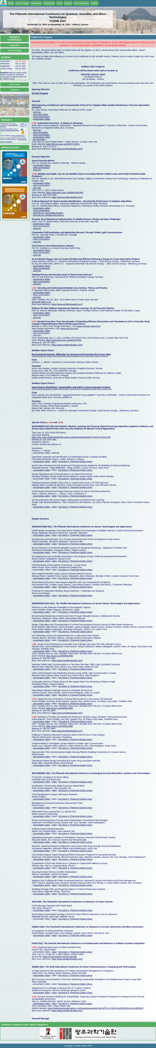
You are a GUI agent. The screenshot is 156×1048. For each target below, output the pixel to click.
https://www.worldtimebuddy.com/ (67, 149)
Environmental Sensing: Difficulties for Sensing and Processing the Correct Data (71, 354)
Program (68, 3)
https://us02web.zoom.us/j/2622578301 (64, 340)
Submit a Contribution (15, 38)
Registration (14, 45)
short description (40, 114)
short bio (37, 112)
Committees (36, 3)
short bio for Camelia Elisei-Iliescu (48, 215)
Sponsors (14, 89)
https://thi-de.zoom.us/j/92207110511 (63, 144)
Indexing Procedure (6, 141)
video (54, 461)
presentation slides (41, 119)
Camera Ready (14, 50)
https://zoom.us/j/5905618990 (59, 656)
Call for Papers (22, 3)
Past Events (14, 84)
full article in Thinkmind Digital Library (75, 461)
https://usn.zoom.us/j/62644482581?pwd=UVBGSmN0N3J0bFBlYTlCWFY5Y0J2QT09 (71, 437)
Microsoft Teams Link (41, 302)
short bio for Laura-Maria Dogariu (48, 213)
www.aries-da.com (69, 328)
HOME (11, 3)
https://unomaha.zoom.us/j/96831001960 (64, 192)
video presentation (41, 117)
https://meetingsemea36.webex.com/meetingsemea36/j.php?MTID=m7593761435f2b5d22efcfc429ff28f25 (95, 1008)
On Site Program (40, 93)
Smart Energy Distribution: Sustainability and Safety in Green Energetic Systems (71, 387)
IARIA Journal (22, 139)
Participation (49, 3)
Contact (94, 3)
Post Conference (81, 3)
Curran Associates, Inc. (18, 135)
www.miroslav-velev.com (88, 326)
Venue (59, 3)
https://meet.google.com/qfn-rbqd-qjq (60, 956)
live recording (39, 139)
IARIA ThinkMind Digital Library (10, 130)
